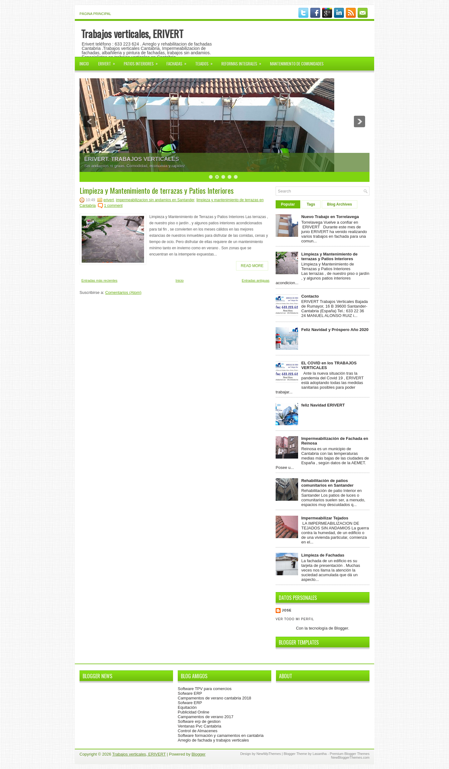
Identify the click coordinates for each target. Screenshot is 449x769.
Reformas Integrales (243, 62)
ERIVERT (108, 62)
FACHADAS (179, 62)
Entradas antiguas (255, 280)
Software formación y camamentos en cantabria (220, 735)
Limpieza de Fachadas (322, 555)
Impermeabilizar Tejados (324, 518)
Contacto (310, 296)
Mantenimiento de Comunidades (297, 64)
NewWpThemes (268, 754)
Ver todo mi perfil (295, 619)
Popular (288, 204)
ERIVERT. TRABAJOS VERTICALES (131, 159)
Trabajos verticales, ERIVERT (132, 33)
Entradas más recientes (99, 280)
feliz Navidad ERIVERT (323, 405)
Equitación (187, 707)
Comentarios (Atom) (123, 292)
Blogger (341, 628)
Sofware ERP (190, 693)
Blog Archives (339, 204)
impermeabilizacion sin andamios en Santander (155, 200)
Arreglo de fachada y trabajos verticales (213, 740)
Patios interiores (143, 62)
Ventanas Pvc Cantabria (199, 726)
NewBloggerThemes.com (350, 757)
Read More (252, 266)
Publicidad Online (193, 712)
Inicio (84, 64)
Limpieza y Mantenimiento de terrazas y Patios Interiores (157, 190)
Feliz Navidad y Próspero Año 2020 (335, 329)
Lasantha (319, 754)
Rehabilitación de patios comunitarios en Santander (327, 483)
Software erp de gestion (199, 721)
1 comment (113, 205)
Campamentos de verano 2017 (206, 716)
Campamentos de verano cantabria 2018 (214, 698)
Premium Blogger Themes (349, 754)
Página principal (95, 14)
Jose (287, 610)
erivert (109, 200)
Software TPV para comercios (204, 688)
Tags (311, 204)
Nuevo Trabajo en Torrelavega (330, 216)
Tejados (206, 62)
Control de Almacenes (197, 730)
